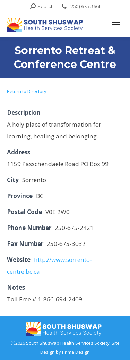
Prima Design (76, 352)
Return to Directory (26, 91)
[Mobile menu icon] (116, 25)
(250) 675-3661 (80, 6)
